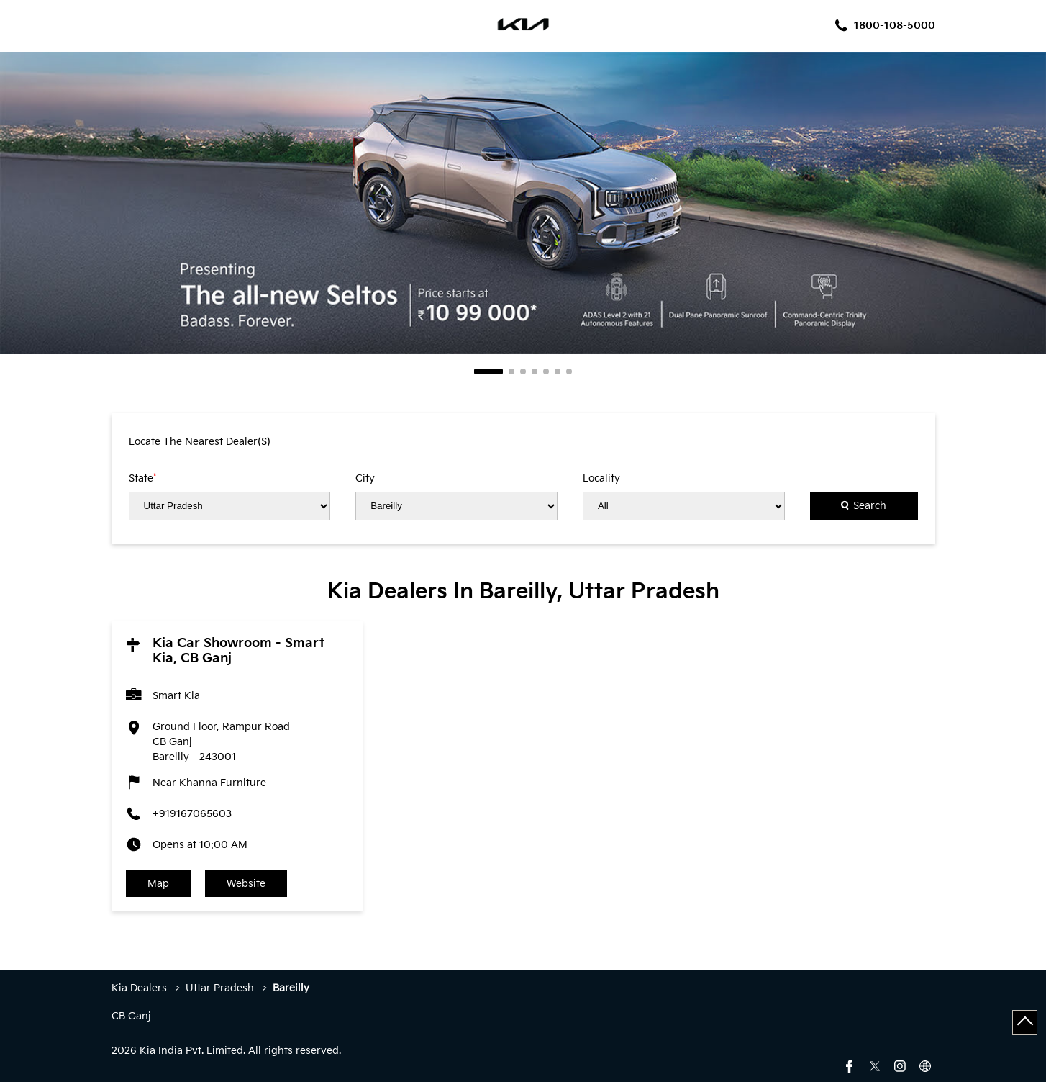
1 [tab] (488, 371)
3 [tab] (523, 371)
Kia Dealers (141, 988)
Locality (601, 478)
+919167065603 (192, 814)
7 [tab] (569, 371)
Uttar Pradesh (220, 988)
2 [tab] (511, 371)
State (142, 478)
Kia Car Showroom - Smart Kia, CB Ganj (238, 651)
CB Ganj (131, 1016)
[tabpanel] (523, 203)
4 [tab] (534, 371)
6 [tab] (557, 371)
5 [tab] (546, 371)
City (365, 478)
